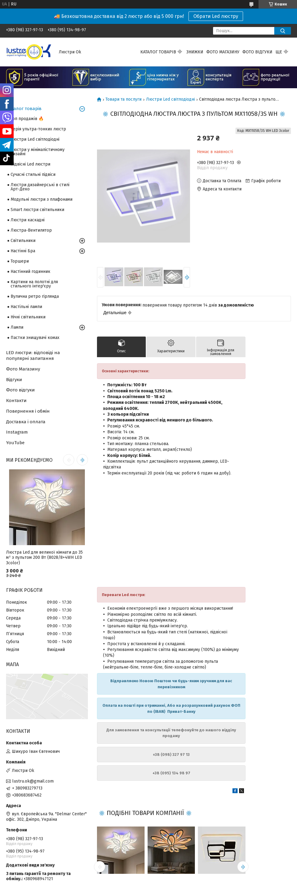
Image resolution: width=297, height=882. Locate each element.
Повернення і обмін (28, 411)
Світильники (23, 240)
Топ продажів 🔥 (27, 118)
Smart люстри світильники (37, 209)
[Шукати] (282, 31)
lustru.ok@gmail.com (33, 781)
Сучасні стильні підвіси (33, 174)
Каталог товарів (158, 52)
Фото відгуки (257, 52)
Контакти (16, 400)
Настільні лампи (26, 306)
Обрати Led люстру (215, 16)
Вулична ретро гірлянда (35, 296)
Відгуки (14, 379)
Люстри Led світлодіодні (170, 99)
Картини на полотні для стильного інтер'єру (34, 284)
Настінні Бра (23, 250)
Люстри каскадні (28, 220)
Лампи (17, 327)
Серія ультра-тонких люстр (38, 129)
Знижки (194, 52)
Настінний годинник (30, 271)
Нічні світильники (28, 317)
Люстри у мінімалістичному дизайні (38, 151)
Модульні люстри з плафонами (41, 199)
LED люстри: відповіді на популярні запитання (33, 355)
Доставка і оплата (25, 421)
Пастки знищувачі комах (35, 337)
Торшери (20, 261)
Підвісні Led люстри (30, 164)
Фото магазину (222, 52)
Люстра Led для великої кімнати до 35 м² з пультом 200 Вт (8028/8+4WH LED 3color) (44, 557)
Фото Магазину (23, 369)
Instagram (17, 432)
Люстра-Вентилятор (31, 230)
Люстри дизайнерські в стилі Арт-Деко (40, 187)
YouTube (15, 442)
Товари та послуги (123, 99)
